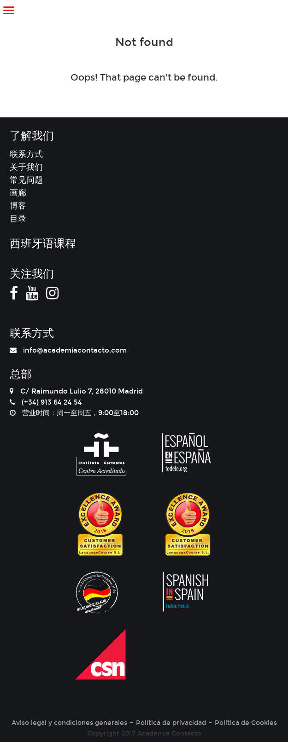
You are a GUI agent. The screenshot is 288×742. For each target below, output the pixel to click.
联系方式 (26, 154)
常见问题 (26, 180)
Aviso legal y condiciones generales (69, 723)
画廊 (18, 193)
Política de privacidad (171, 723)
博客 (18, 206)
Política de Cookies (246, 723)
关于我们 (26, 167)
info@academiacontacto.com (75, 350)
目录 (18, 219)
